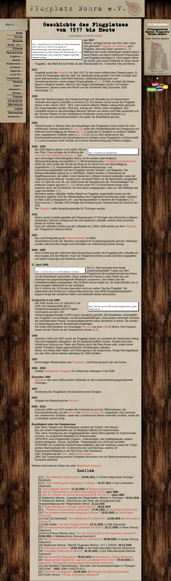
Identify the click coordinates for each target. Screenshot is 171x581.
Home (19, 33)
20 (71, 185)
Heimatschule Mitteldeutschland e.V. (56, 155)
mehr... (157, 44)
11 (80, 128)
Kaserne (74, 400)
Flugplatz (63, 72)
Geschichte (14, 52)
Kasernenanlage (75, 238)
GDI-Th (46, 492)
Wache (72, 412)
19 (67, 185)
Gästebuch (15, 104)
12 (79, 131)
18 (52, 167)
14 (78, 134)
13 (83, 131)
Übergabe (40, 380)
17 (76, 161)
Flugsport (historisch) (101, 489)
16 (37, 140)
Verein (18, 82)
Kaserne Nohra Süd (92, 412)
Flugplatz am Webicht (113, 46)
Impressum (15, 112)
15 (82, 134)
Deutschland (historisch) (123, 509)
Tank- (65, 453)
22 (130, 199)
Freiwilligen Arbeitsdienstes (120, 161)
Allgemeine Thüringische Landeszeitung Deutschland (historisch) (75, 562)
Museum (18, 41)
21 (58, 190)
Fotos (18, 37)
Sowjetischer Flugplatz (58, 371)
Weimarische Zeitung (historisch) (114, 557)
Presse (18, 96)
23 (95, 329)
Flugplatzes (79, 362)
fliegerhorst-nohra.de (89, 465)
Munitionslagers (83, 453)
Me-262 (86, 326)
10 (75, 128)
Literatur (15, 100)
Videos (18, 48)
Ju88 (105, 326)
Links (18, 108)
